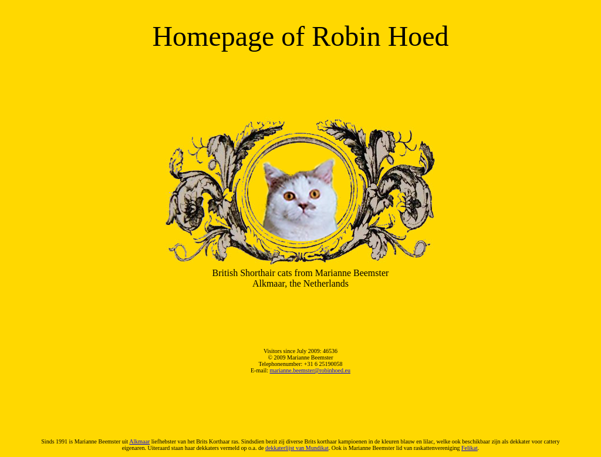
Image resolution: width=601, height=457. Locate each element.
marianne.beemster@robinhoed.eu (310, 370)
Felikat (469, 448)
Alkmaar (139, 441)
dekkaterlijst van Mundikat (297, 448)
